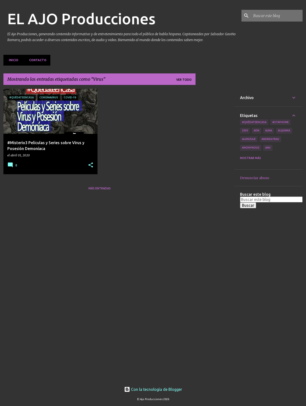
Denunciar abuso (254, 178)
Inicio (12, 60)
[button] (91, 165)
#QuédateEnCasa (254, 122)
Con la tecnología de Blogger (153, 389)
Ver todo (184, 79)
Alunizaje (249, 139)
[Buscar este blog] (277, 16)
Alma (268, 130)
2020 (245, 130)
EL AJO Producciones (81, 18)
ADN (256, 130)
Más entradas (99, 188)
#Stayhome (280, 122)
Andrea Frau (270, 139)
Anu (268, 147)
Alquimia (284, 130)
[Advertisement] (214, 162)
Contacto (36, 60)
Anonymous (250, 147)
